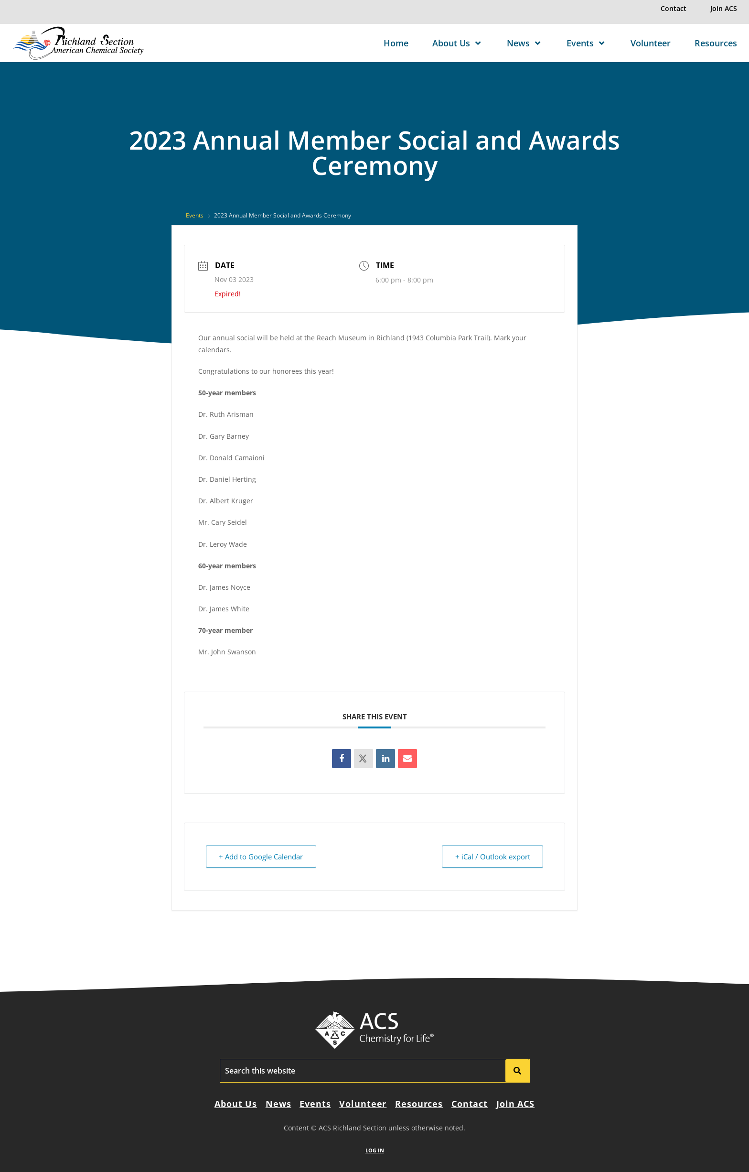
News (525, 43)
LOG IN (374, 1150)
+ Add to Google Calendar (262, 856)
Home (396, 43)
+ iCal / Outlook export (491, 856)
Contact (673, 8)
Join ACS (723, 8)
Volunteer (651, 43)
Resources (716, 43)
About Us (457, 43)
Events (587, 43)
